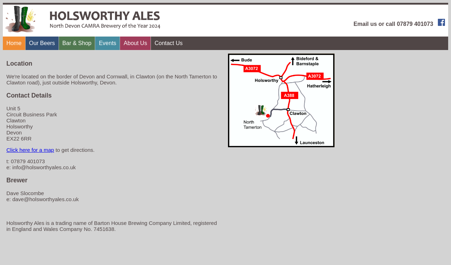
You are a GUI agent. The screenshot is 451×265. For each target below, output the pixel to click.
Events (107, 43)
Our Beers (42, 43)
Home (14, 43)
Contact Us (168, 43)
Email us (365, 24)
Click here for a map (30, 150)
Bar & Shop (77, 43)
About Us (135, 43)
